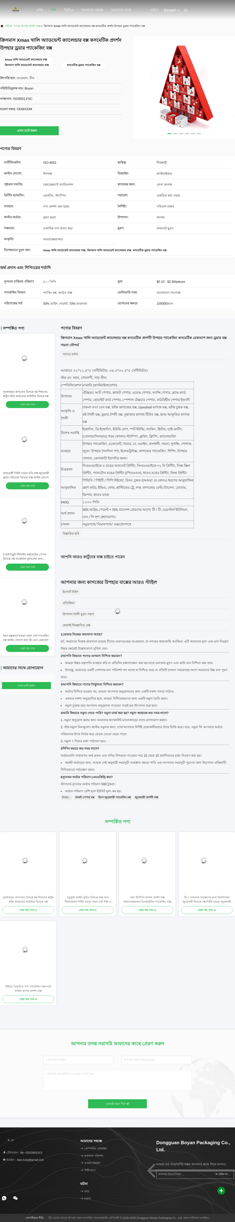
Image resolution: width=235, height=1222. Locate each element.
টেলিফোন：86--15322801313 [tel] (22, 1152)
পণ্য (53, 10)
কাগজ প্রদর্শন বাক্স (30, 26)
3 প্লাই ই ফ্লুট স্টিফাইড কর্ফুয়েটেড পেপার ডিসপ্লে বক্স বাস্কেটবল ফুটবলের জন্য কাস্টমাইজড (24, 559)
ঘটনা (154, 10)
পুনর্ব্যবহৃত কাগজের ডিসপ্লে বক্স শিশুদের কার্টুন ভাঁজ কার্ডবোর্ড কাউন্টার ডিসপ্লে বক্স (28, 899)
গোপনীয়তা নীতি (34, 1217)
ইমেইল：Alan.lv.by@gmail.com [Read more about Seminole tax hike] (23, 1159)
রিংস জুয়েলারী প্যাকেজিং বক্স (114, 797)
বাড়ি (39, 10)
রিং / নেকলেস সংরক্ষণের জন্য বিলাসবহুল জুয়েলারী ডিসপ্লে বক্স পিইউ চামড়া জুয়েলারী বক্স (207, 900)
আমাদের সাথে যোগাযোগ (121, 12)
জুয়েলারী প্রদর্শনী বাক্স (146, 797)
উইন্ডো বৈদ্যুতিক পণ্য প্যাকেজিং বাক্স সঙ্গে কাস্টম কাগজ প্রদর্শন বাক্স (28, 988)
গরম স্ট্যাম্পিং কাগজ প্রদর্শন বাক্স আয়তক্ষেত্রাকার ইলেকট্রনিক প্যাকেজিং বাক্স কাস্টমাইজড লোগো (147, 900)
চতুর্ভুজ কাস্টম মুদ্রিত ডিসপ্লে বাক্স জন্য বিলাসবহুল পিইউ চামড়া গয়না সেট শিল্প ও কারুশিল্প (88, 900)
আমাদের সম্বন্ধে (92, 10)
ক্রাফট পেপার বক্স (84, 797)
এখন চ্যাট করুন (29, 130)
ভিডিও (69, 10)
